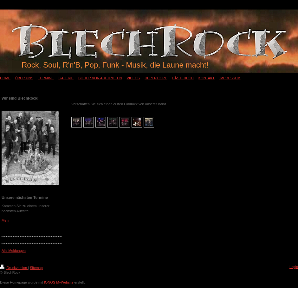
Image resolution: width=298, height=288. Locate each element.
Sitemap (36, 268)
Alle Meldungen (14, 250)
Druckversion (14, 268)
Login (293, 267)
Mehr (6, 220)
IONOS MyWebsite (59, 282)
